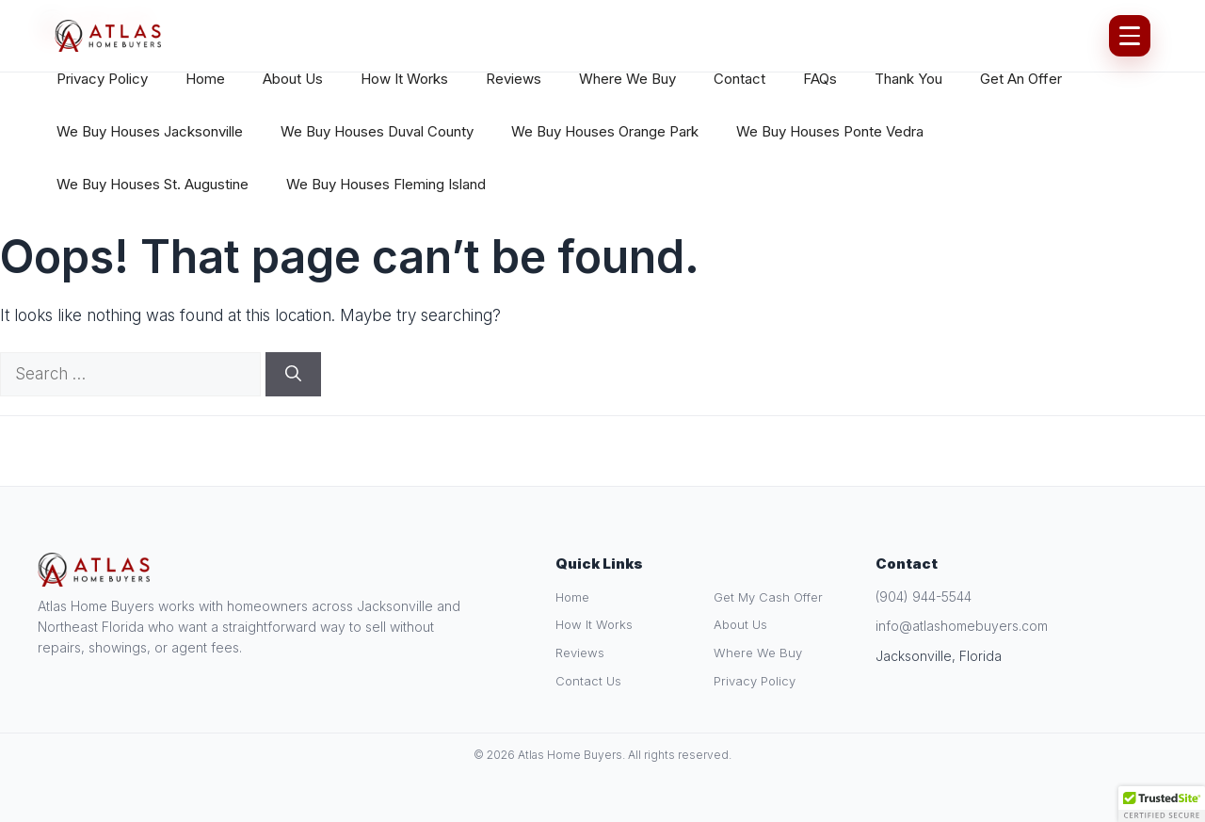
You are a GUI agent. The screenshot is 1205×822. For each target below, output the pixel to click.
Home (205, 79)
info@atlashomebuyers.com (962, 626)
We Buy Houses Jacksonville (149, 131)
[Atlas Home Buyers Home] (108, 36)
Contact (739, 79)
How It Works (404, 79)
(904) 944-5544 (924, 596)
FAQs (820, 79)
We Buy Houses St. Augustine (152, 184)
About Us (293, 79)
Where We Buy (627, 79)
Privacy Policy (102, 79)
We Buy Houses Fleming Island (386, 184)
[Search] (293, 374)
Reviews (513, 79)
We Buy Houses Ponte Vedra (830, 131)
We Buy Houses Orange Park (605, 131)
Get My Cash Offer (768, 596)
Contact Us (588, 680)
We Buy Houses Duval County (377, 131)
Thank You (908, 79)
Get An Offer (1021, 79)
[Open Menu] (1129, 35)
